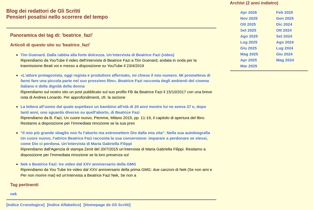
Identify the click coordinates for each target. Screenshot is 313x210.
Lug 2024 (284, 48)
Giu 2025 (248, 48)
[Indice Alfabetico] (64, 204)
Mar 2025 (248, 66)
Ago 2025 (249, 36)
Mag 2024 (285, 60)
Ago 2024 (285, 42)
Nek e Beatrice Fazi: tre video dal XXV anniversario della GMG (78, 164)
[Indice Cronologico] (25, 204)
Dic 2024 (284, 24)
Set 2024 (284, 36)
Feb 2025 (284, 12)
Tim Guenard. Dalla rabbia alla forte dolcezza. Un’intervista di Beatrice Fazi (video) (97, 55)
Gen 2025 (285, 18)
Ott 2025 (248, 24)
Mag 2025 (249, 54)
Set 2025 (248, 30)
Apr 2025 (248, 60)
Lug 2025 (249, 42)
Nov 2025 (249, 18)
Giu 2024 (284, 54)
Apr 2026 (248, 12)
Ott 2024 (284, 30)
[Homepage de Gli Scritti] (107, 204)
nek (13, 194)
